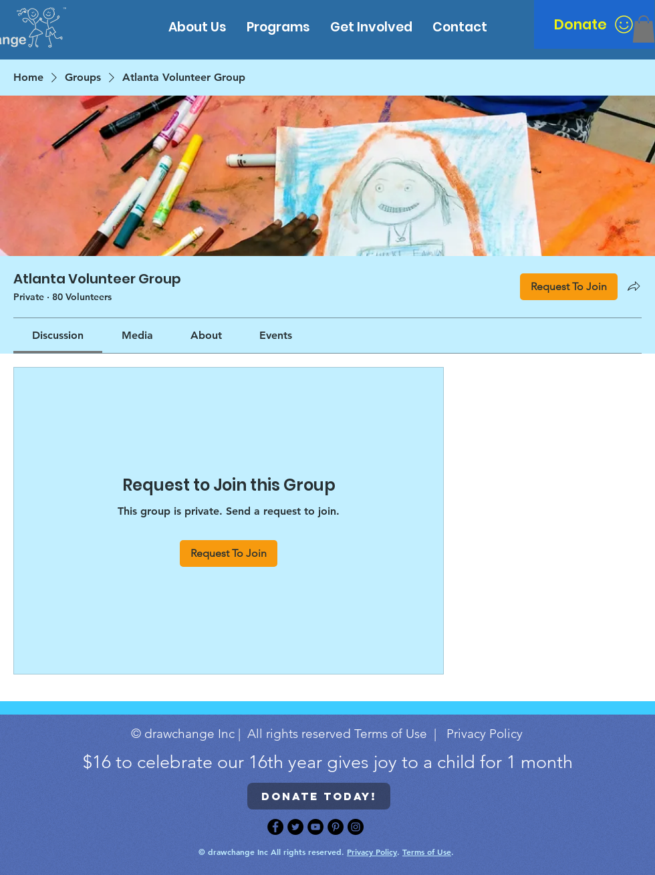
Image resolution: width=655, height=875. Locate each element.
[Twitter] (295, 827)
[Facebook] (275, 827)
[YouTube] (315, 827)
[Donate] (594, 24)
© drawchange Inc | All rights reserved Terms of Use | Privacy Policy (327, 733)
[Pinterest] (336, 827)
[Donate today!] (318, 796)
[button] (643, 29)
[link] (58, 335)
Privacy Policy (372, 851)
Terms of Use (426, 851)
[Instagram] (356, 827)
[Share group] (634, 286)
